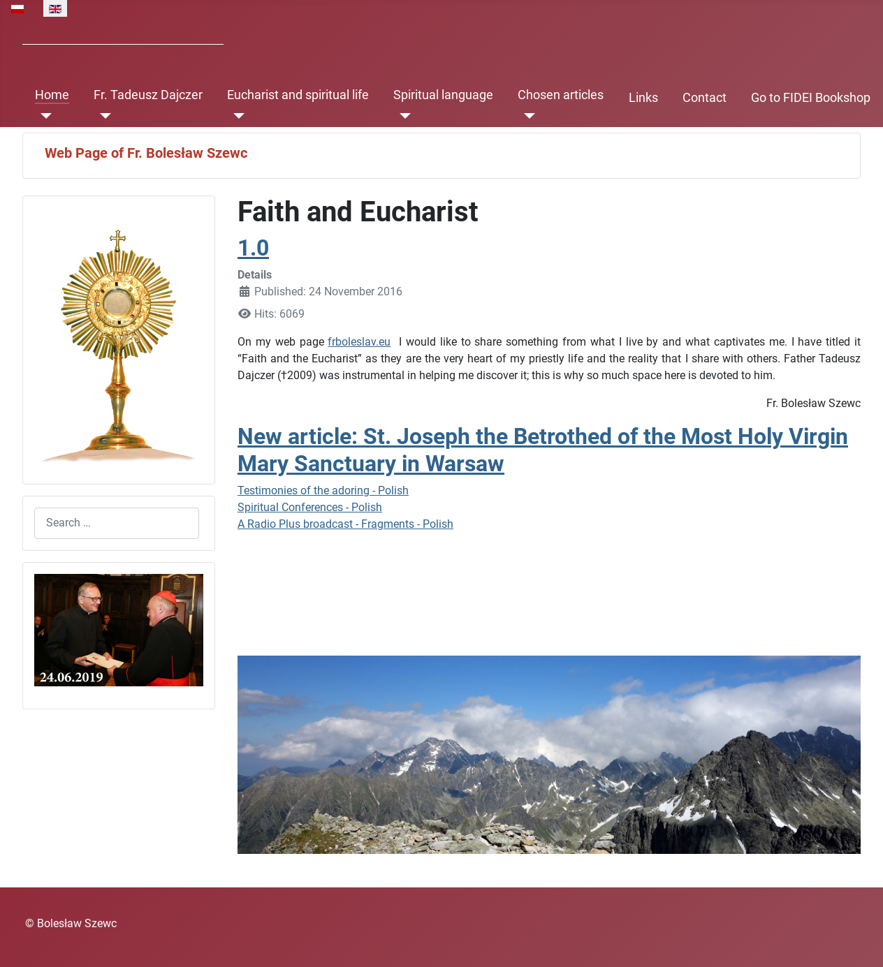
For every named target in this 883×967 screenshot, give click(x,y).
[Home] (43, 116)
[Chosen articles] (526, 116)
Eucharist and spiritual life (298, 95)
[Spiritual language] (402, 116)
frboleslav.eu (359, 341)
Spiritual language (443, 95)
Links (643, 98)
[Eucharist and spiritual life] (236, 116)
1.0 (253, 248)
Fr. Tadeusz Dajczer (148, 95)
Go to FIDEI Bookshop (810, 98)
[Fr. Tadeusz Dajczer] (102, 116)
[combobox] (116, 523)
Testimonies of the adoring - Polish (323, 490)
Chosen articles (561, 95)
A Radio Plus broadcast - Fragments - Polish (345, 524)
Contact (705, 98)
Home (52, 95)
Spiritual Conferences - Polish (310, 507)
